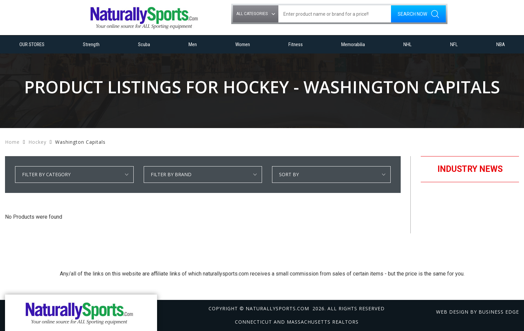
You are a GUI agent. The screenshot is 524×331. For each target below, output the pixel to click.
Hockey (37, 142)
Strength (91, 44)
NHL (407, 44)
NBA (500, 44)
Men (192, 44)
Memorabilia (353, 44)
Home (12, 142)
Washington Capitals (80, 142)
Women (242, 44)
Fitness (295, 44)
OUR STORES (31, 44)
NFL (454, 44)
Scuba (144, 44)
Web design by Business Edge (477, 312)
